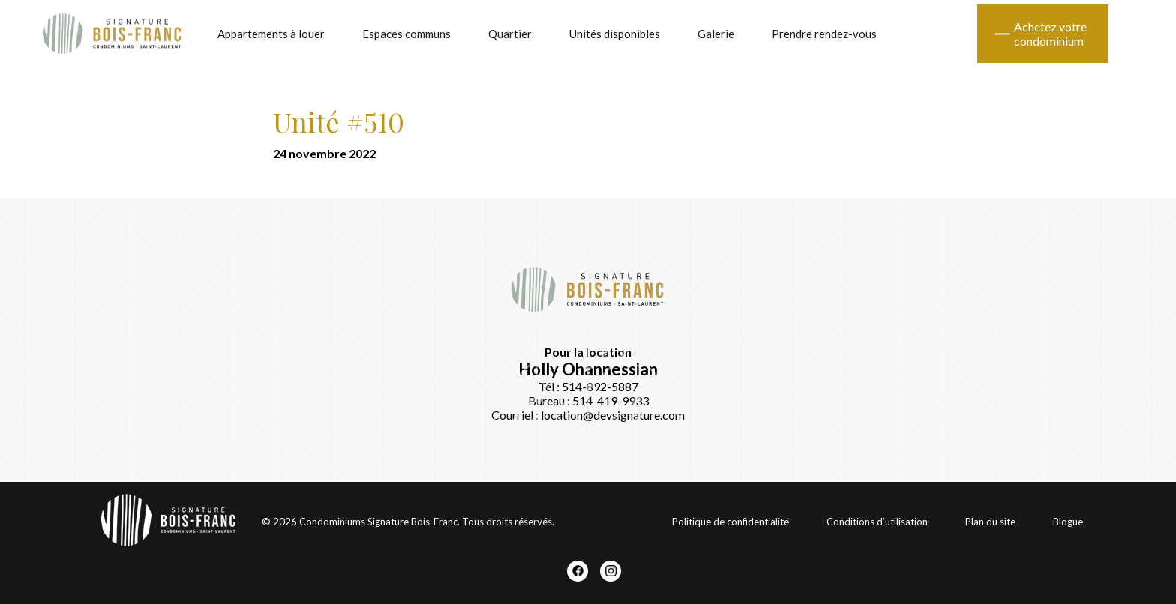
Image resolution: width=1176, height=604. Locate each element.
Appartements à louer (271, 33)
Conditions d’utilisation (877, 522)
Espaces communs (406, 33)
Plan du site (990, 522)
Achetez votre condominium (1050, 33)
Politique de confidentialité (730, 522)
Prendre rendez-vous (824, 33)
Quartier (510, 33)
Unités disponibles (614, 33)
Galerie (716, 33)
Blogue (1068, 522)
